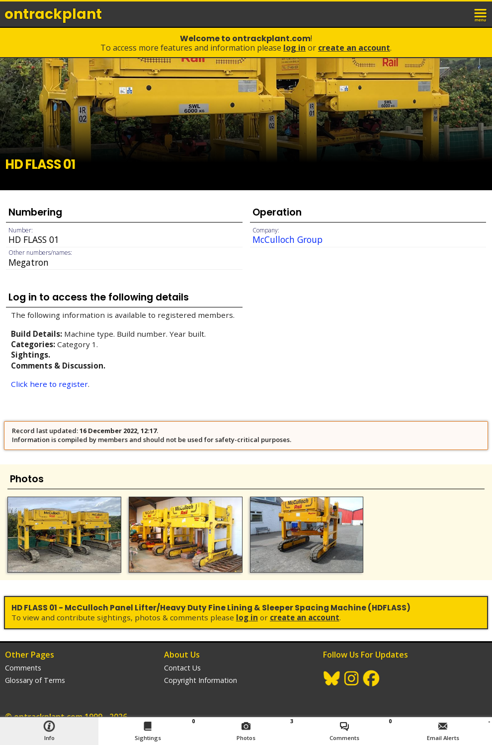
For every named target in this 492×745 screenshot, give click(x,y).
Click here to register (49, 384)
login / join (459, 14)
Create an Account (354, 47)
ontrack (53, 14)
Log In (294, 47)
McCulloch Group (287, 239)
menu (481, 14)
